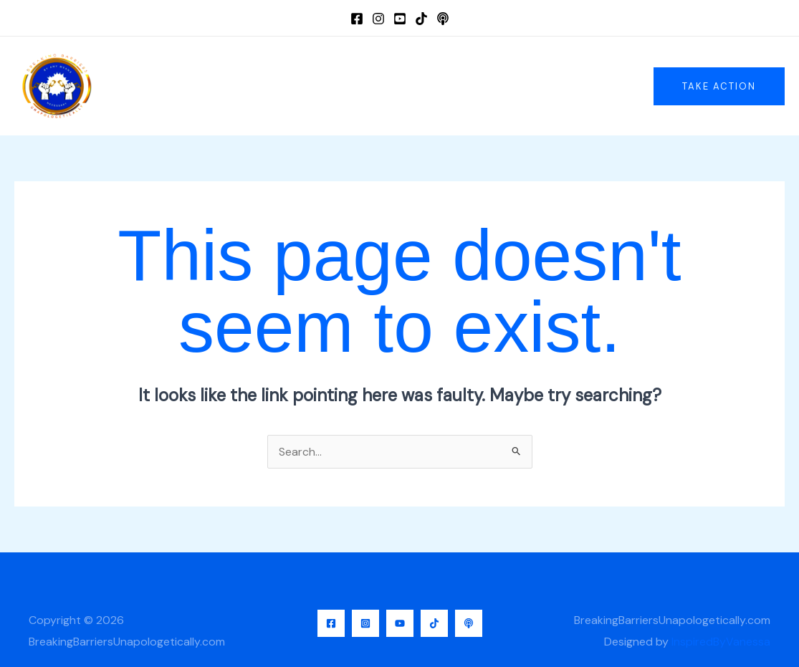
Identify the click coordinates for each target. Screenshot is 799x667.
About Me (326, 85)
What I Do (400, 85)
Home (262, 85)
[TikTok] (421, 18)
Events (467, 85)
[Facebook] (356, 18)
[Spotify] (442, 18)
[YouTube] (399, 18)
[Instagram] (378, 18)
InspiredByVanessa (720, 641)
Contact (530, 85)
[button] (719, 86)
